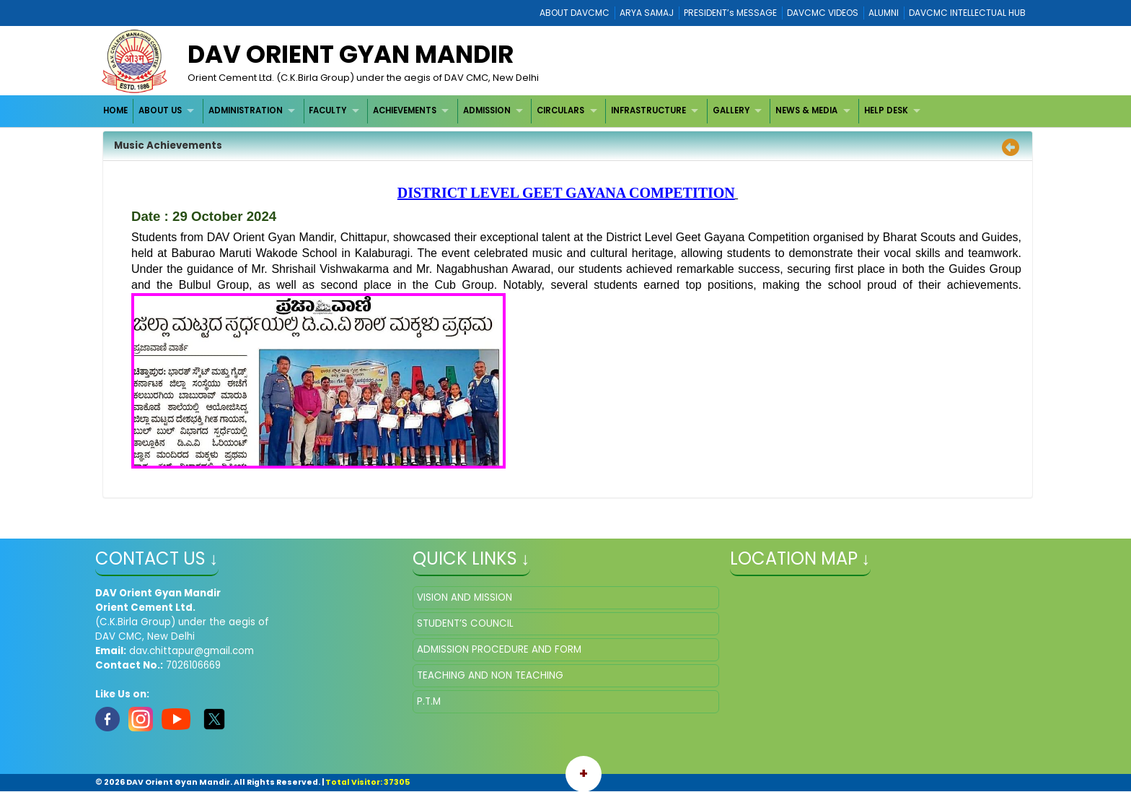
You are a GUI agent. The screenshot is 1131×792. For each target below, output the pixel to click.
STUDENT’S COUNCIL (465, 623)
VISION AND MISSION (464, 597)
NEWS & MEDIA (806, 110)
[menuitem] (116, 111)
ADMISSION (487, 110)
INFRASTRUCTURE (648, 110)
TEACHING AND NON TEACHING (490, 675)
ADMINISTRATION (245, 110)
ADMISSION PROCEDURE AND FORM (499, 649)
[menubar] (514, 111)
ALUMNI (883, 12)
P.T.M (429, 701)
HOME (115, 110)
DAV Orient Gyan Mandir (351, 54)
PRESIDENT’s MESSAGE (730, 12)
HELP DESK (886, 110)
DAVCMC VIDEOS (822, 12)
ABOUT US (160, 110)
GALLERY (731, 110)
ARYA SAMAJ (647, 12)
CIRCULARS (560, 110)
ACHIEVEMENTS (404, 110)
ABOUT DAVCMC (574, 12)
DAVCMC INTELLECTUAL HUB (967, 12)
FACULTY (327, 110)
